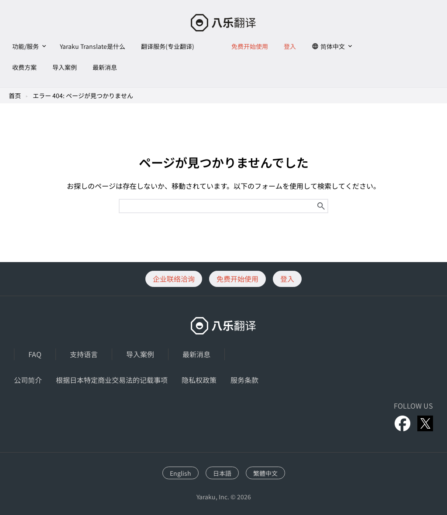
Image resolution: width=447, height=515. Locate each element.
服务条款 (244, 380)
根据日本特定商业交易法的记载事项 (112, 380)
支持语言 (84, 354)
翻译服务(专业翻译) (167, 46)
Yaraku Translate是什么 (92, 46)
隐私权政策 (199, 380)
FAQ (34, 354)
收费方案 (24, 67)
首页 (15, 95)
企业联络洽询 (174, 278)
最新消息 (105, 67)
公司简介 (28, 380)
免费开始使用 (249, 46)
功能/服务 (25, 46)
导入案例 (64, 67)
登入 (290, 46)
